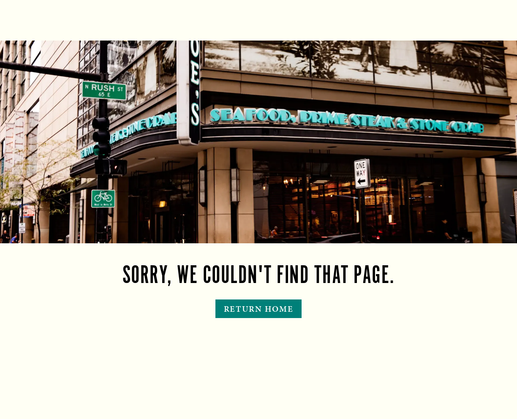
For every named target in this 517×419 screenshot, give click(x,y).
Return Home (259, 309)
